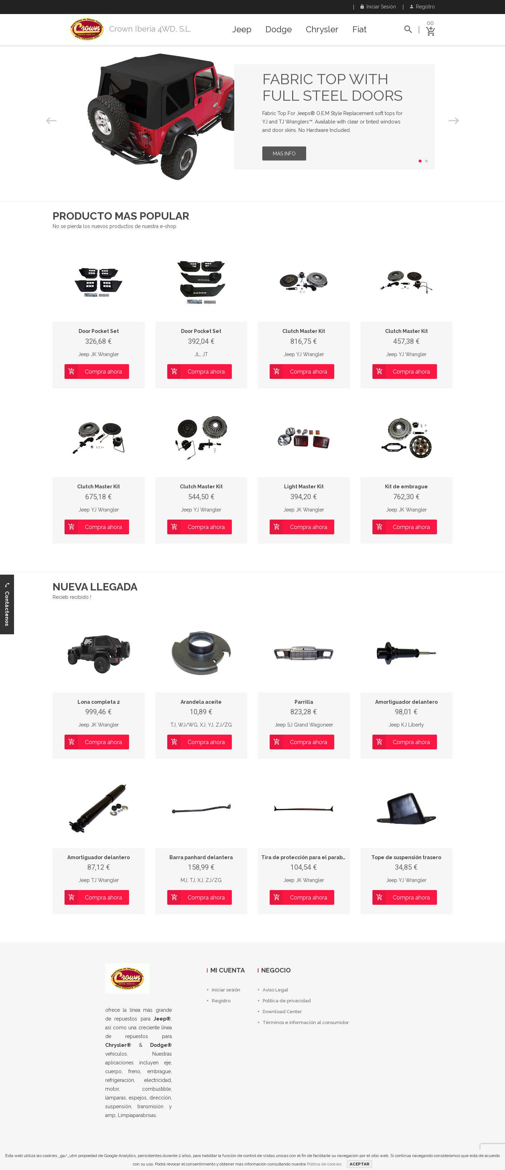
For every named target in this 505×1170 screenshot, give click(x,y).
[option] (252, 117)
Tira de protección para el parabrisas (307, 857)
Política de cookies (324, 1164)
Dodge (278, 29)
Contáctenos (7, 604)
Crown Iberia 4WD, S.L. (150, 28)
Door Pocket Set (99, 331)
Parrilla (304, 702)
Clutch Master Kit (303, 331)
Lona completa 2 (99, 702)
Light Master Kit (304, 486)
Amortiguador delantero (406, 702)
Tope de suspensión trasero (406, 857)
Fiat (359, 29)
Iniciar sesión (378, 6)
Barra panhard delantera (201, 857)
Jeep (241, 29)
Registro (422, 6)
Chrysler (322, 29)
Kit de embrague (406, 486)
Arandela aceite (201, 702)
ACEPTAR (359, 1164)
